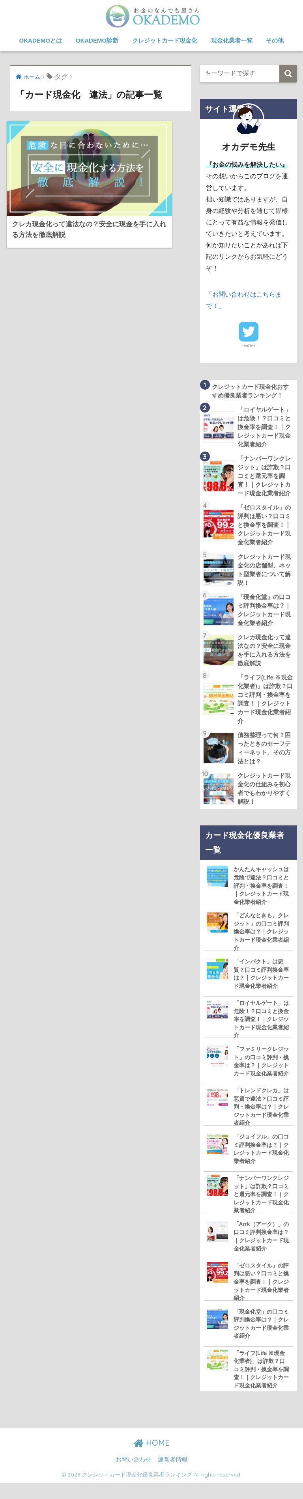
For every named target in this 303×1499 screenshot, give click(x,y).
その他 (275, 40)
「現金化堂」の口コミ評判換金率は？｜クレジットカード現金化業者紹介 (261, 1340)
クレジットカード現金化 (164, 40)
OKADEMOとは (40, 40)
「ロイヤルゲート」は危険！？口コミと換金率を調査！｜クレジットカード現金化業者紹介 (261, 1032)
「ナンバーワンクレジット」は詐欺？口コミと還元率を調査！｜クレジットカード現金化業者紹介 (261, 1209)
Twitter (248, 345)
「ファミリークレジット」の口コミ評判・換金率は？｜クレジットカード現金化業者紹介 (261, 1074)
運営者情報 (172, 1476)
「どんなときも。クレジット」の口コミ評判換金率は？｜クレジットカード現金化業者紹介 (261, 943)
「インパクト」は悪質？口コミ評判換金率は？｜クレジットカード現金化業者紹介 (261, 986)
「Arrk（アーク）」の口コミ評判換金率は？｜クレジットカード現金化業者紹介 (261, 1252)
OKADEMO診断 (97, 40)
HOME (152, 1459)
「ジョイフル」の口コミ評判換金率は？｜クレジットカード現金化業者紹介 (261, 1163)
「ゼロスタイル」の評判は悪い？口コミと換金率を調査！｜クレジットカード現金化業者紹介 (261, 1298)
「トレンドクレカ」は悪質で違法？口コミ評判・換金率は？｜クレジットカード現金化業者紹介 (261, 1121)
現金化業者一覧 (231, 40)
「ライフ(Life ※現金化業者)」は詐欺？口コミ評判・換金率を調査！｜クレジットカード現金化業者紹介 (261, 1386)
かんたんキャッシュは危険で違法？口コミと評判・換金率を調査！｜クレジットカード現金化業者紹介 (261, 896)
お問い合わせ (133, 1476)
